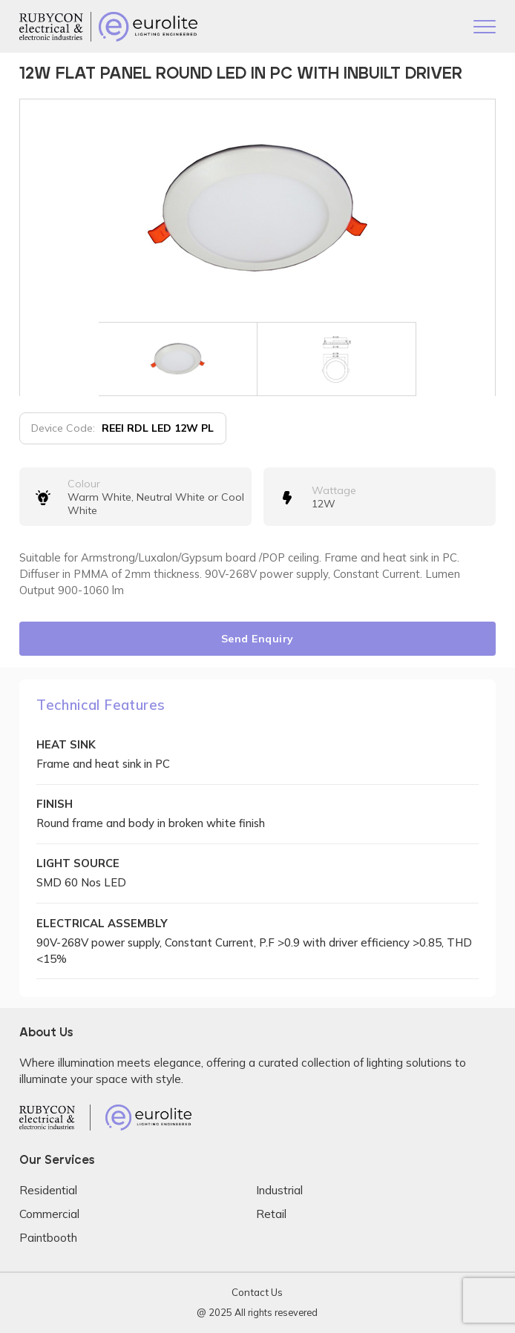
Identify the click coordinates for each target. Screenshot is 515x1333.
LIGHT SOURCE (77, 863)
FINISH (54, 804)
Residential (48, 1190)
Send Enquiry (257, 638)
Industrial (279, 1190)
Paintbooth (48, 1238)
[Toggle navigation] (484, 28)
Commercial (49, 1214)
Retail (271, 1214)
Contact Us (257, 1292)
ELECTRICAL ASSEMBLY (102, 923)
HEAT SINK (66, 744)
